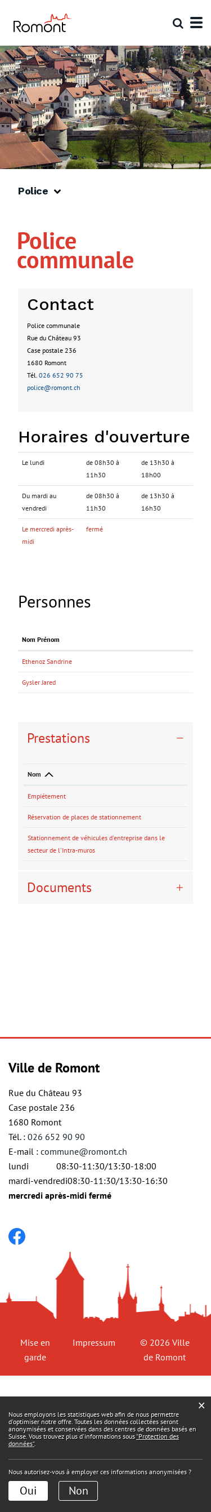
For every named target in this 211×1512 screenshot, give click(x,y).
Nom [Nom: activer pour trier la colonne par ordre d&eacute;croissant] (34, 836)
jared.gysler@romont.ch (137, 719)
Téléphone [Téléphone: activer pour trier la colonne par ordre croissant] (153, 836)
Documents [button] (59, 1023)
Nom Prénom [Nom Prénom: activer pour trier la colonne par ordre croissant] (33, 645)
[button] (43, 191)
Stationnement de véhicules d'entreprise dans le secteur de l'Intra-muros (55, 962)
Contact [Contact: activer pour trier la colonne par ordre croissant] (113, 652)
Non (78, 1490)
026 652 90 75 (61, 375)
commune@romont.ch (84, 1287)
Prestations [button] (58, 800)
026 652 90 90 (56, 1273)
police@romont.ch (53, 387)
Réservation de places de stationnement (49, 903)
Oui (28, 1490)
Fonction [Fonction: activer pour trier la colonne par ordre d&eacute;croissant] (69, 652)
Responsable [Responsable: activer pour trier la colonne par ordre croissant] (111, 836)
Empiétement (47, 858)
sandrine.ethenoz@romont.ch (145, 673)
